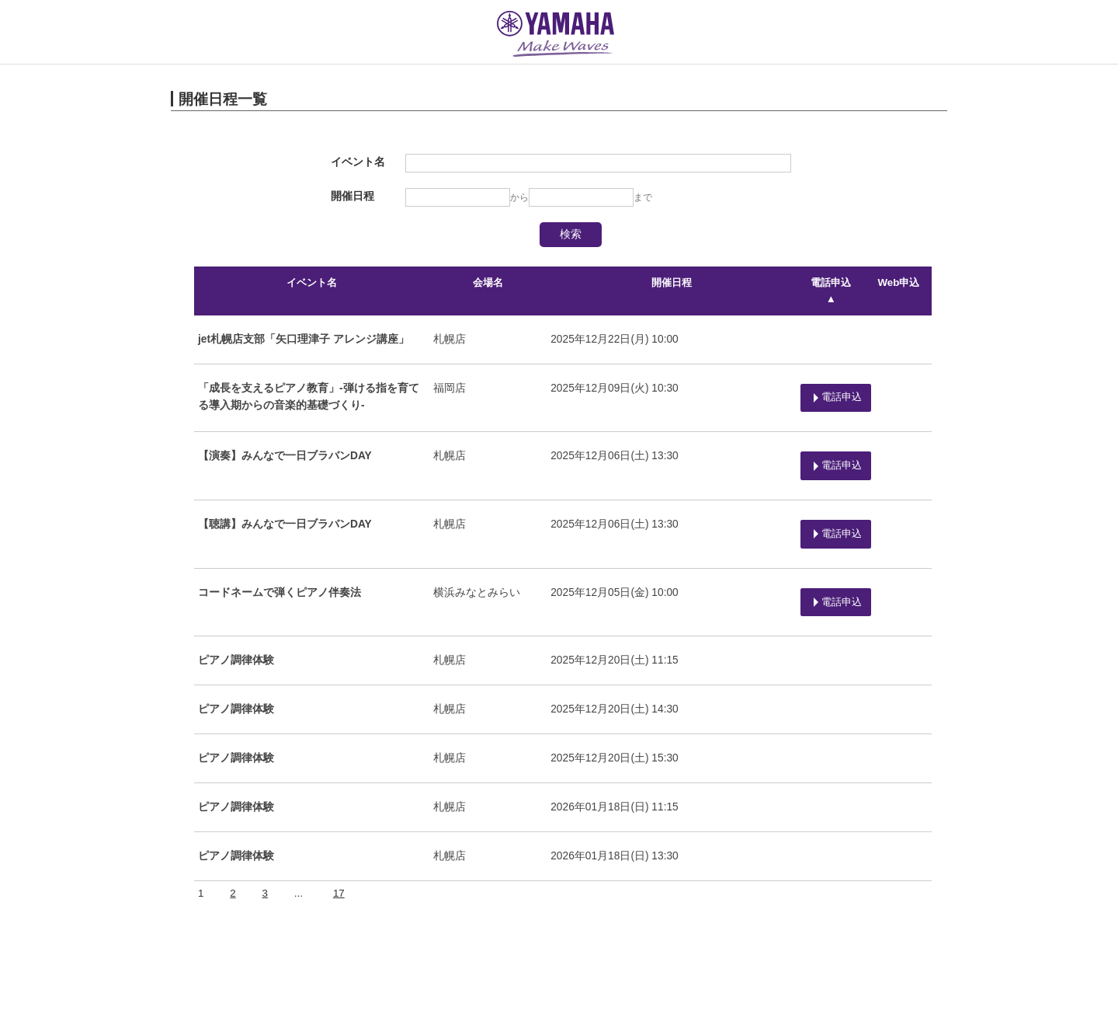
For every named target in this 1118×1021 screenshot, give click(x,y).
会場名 (485, 282)
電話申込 (830, 373)
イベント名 (311, 282)
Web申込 (899, 282)
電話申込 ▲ (829, 282)
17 (338, 834)
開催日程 (668, 282)
